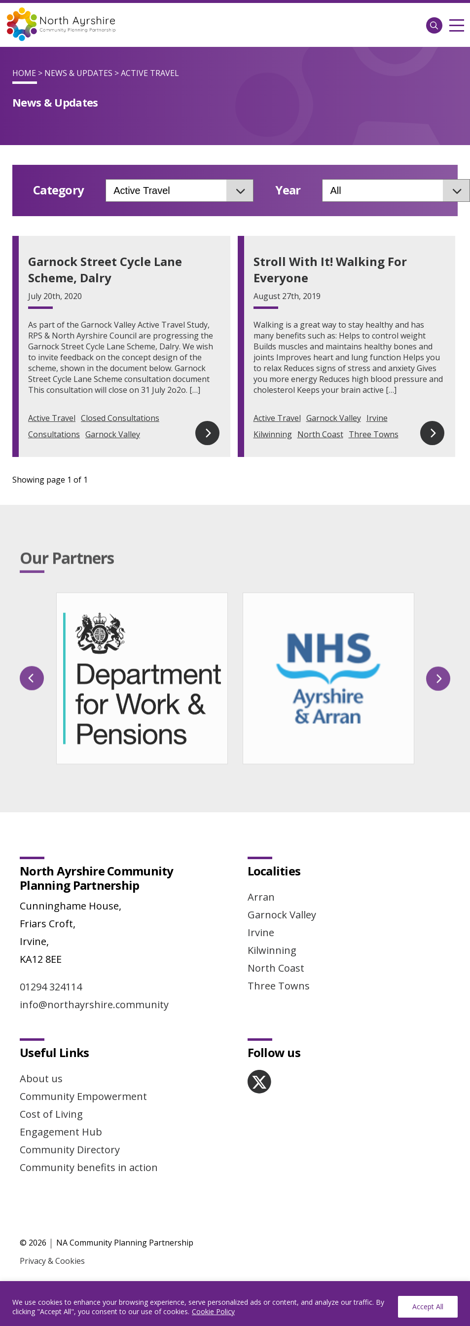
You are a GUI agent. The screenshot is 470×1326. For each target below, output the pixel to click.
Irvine (377, 418)
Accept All (427, 1306)
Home (24, 73)
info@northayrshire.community (94, 980)
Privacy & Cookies (52, 1237)
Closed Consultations (120, 418)
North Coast (320, 434)
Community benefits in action (89, 1143)
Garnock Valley (112, 434)
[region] (235, 1303)
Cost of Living (51, 1090)
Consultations (54, 434)
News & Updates (78, 73)
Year (287, 190)
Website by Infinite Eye (62, 1270)
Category (58, 190)
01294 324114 (51, 963)
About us (41, 1054)
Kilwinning (272, 434)
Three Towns (373, 434)
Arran (261, 873)
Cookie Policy (213, 1311)
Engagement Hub (61, 1108)
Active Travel (51, 418)
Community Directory (70, 1126)
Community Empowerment (83, 1072)
